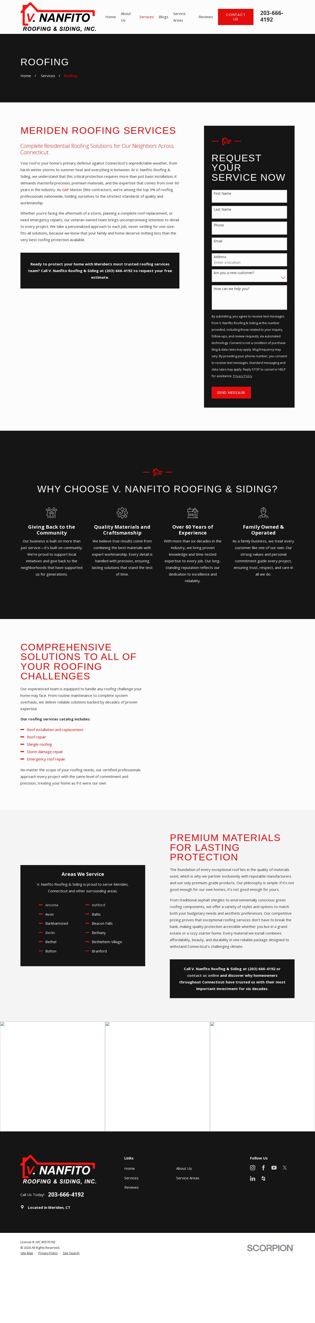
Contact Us (235, 17)
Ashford (91, 904)
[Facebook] (263, 1167)
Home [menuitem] (110, 16)
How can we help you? (231, 289)
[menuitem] (26, 1253)
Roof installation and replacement (49, 729)
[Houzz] (263, 1178)
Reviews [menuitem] (206, 16)
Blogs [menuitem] (163, 16)
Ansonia (44, 904)
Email (218, 241)
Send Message (231, 392)
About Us (184, 1168)
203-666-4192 (271, 16)
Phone (219, 225)
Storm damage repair (38, 751)
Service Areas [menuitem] (179, 17)
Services (131, 1177)
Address (220, 257)
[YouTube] (274, 1167)
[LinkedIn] (252, 1178)
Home (129, 1168)
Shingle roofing (33, 744)
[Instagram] (252, 1167)
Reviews (131, 1187)
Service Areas (187, 1177)
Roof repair (30, 736)
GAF (65, 189)
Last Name (222, 209)
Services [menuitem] (147, 16)
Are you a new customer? (234, 273)
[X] (284, 1167)
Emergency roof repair (39, 759)
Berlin (43, 932)
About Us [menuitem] (126, 17)
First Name (222, 194)
